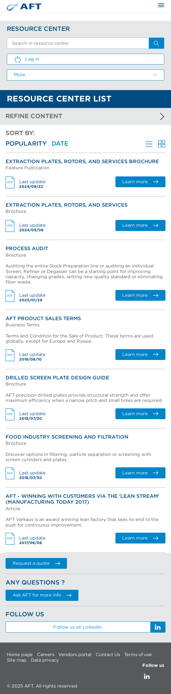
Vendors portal (74, 654)
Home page (20, 654)
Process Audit (27, 248)
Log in (26, 59)
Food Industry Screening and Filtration (67, 437)
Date (60, 144)
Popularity (26, 144)
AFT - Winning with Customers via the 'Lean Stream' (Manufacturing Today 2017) (82, 499)
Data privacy (45, 660)
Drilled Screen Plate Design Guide (57, 377)
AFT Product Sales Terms (43, 318)
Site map (17, 660)
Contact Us (108, 654)
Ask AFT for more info (42, 595)
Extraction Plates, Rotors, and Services (66, 205)
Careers (45, 654)
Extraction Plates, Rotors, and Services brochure (82, 161)
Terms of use (138, 654)
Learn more (140, 182)
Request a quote (36, 563)
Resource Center (38, 29)
